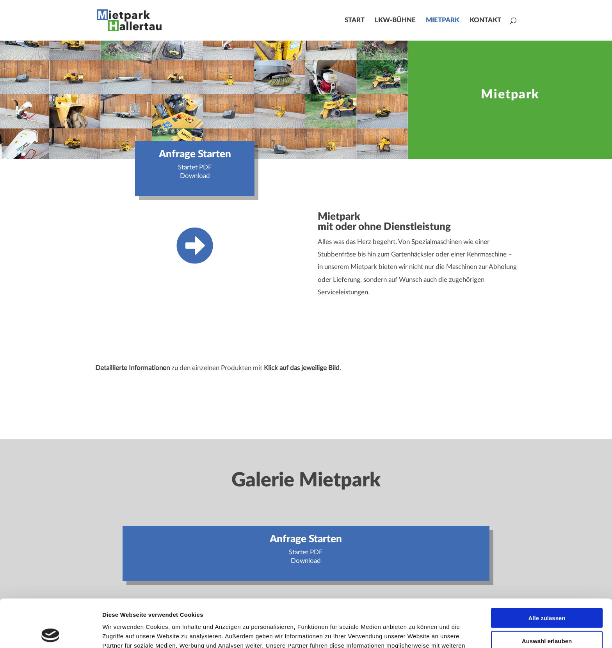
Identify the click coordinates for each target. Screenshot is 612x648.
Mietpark (442, 20)
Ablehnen (547, 615)
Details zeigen (415, 632)
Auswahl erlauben (547, 593)
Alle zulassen (546, 570)
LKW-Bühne (395, 20)
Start (355, 20)
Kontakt (485, 20)
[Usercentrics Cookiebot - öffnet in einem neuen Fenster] (50, 633)
